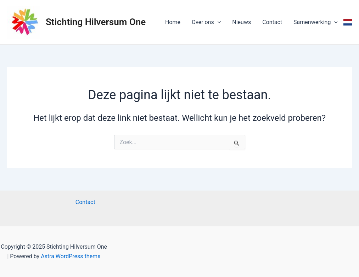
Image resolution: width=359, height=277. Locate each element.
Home (172, 22)
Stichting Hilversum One (96, 22)
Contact (272, 22)
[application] (217, 22)
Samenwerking (315, 22)
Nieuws (241, 22)
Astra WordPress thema (71, 256)
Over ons (206, 22)
